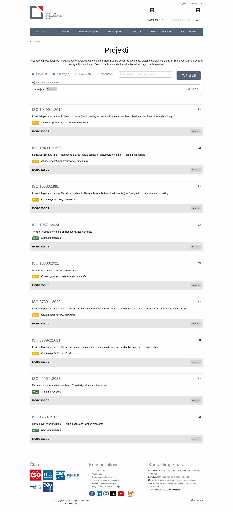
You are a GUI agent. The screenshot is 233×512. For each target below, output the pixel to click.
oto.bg (77, 503)
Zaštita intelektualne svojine (104, 483)
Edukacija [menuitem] (113, 31)
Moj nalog (192, 9)
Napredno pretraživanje (46, 82)
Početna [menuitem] (40, 31)
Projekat (39, 74)
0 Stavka (157, 9)
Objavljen (61, 74)
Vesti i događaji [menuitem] (189, 31)
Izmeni (193, 88)
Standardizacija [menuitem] (87, 31)
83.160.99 (51, 89)
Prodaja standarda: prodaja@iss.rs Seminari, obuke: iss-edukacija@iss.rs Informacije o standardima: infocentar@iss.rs (172, 483)
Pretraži (189, 75)
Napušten (105, 74)
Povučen (83, 74)
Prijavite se (198, 500)
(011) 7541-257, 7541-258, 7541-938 (172, 477)
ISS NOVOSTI (98, 471)
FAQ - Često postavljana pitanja (106, 486)
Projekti (38, 41)
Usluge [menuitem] (134, 31)
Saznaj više (195, 131)
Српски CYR (196, 3)
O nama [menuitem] (62, 31)
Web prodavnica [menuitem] (159, 31)
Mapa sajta (97, 474)
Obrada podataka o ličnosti (104, 477)
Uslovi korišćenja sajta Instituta (105, 480)
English (183, 3)
